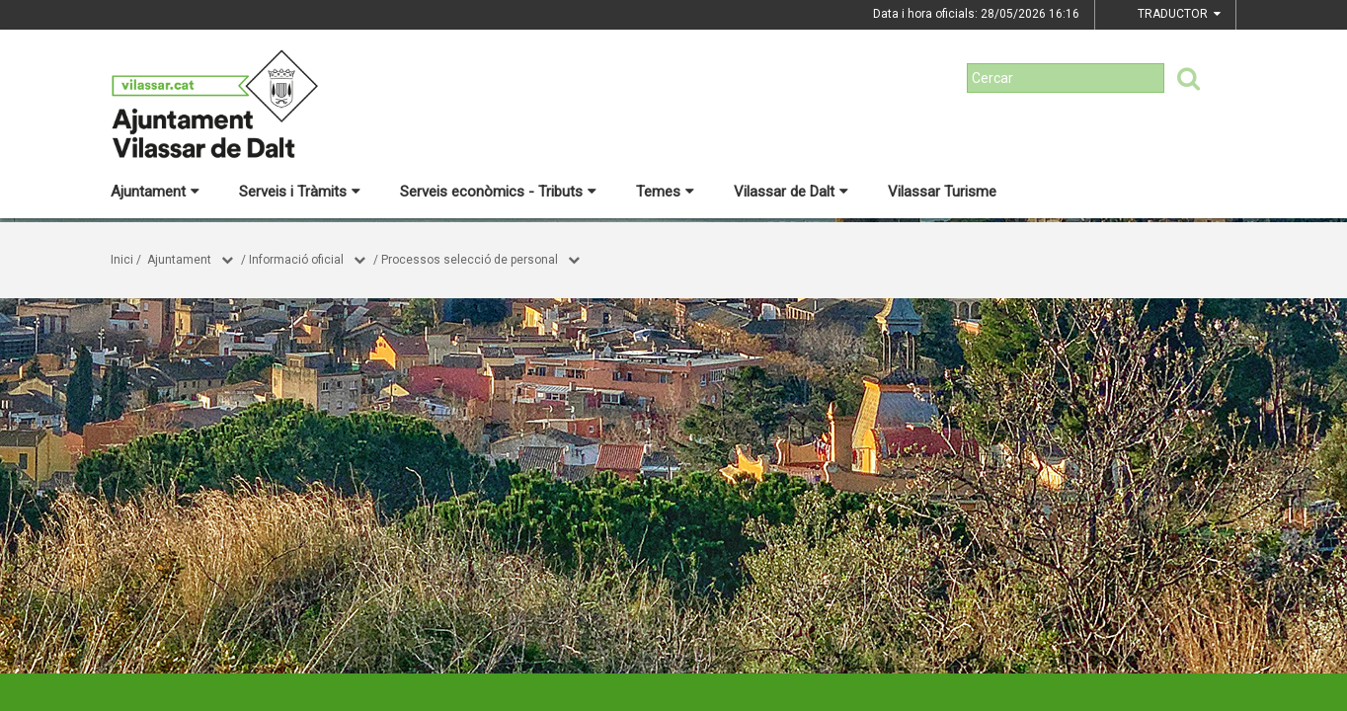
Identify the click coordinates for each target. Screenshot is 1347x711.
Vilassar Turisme (942, 191)
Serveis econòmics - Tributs (498, 191)
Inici (122, 260)
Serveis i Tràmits (299, 191)
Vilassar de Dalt (791, 191)
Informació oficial (296, 260)
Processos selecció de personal (469, 260)
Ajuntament (155, 191)
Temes (665, 191)
